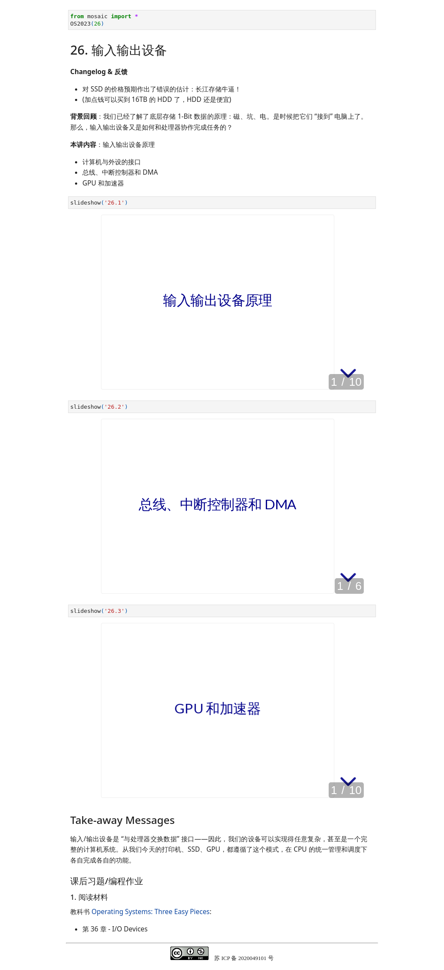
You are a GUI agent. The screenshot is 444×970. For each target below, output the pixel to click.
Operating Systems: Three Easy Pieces (150, 911)
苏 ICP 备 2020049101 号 (244, 958)
